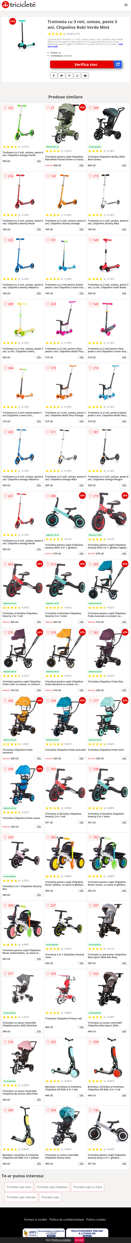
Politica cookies (96, 1219)
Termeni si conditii (35, 1219)
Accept (79, 1240)
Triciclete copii (50, 1197)
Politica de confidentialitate (66, 1219)
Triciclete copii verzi (18, 1187)
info (39, 160)
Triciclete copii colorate (21, 1197)
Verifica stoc (98, 64)
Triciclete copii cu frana (87, 1187)
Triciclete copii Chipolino (52, 1187)
